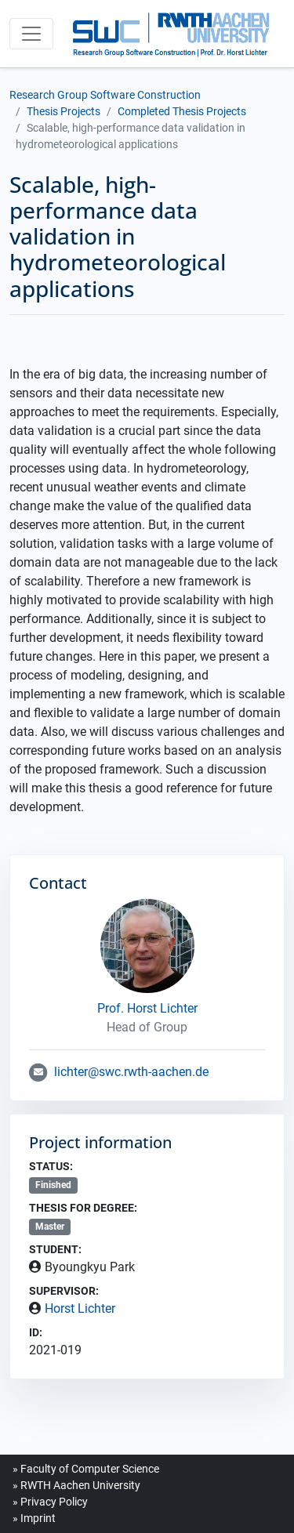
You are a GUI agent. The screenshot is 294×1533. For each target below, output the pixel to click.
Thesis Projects (63, 111)
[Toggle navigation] (31, 33)
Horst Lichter (80, 1308)
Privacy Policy (54, 1501)
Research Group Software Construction (105, 95)
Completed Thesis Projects (182, 111)
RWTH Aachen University (80, 1485)
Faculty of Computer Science (89, 1468)
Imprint (38, 1518)
